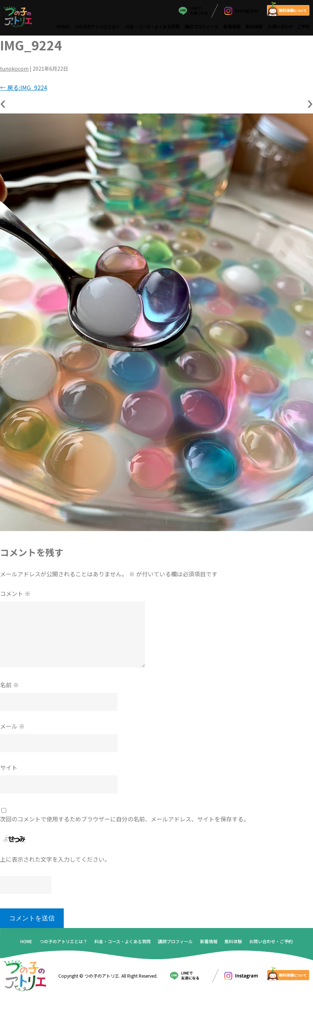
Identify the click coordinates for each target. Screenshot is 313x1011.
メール (12, 726)
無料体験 (254, 26)
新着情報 (232, 26)
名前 (9, 684)
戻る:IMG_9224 (23, 87)
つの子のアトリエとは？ (97, 26)
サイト (8, 767)
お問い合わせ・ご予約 (288, 26)
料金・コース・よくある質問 (153, 26)
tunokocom (14, 68)
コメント (15, 593)
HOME (63, 26)
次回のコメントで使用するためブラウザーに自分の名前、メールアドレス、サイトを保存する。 (124, 819)
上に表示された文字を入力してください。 (55, 859)
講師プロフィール (201, 26)
